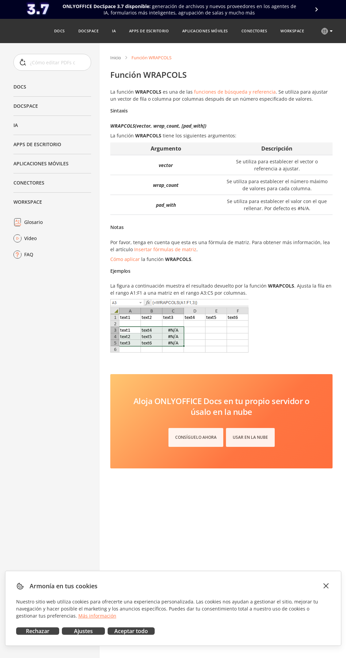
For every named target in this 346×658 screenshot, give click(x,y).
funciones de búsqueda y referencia (235, 92)
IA (15, 125)
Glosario (33, 222)
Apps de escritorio (37, 144)
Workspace (27, 202)
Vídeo (30, 238)
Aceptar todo (131, 631)
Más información (97, 616)
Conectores (28, 182)
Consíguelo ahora (196, 437)
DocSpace (25, 106)
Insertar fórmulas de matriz (165, 249)
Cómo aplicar (125, 259)
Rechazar (37, 631)
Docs (19, 87)
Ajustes (83, 631)
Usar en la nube (250, 437)
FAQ (28, 254)
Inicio (115, 58)
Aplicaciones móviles (41, 163)
